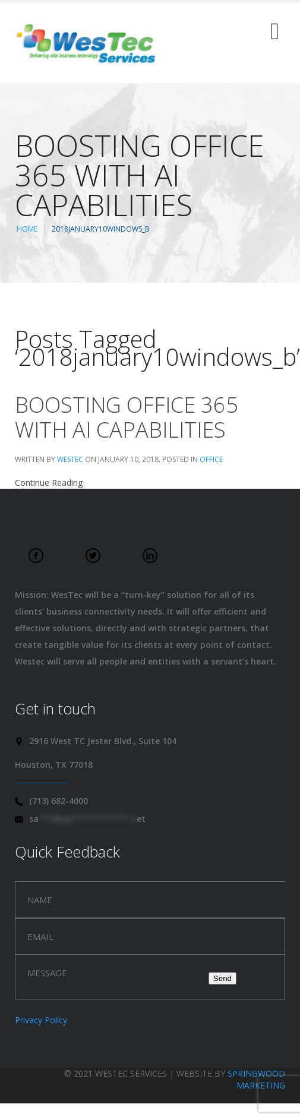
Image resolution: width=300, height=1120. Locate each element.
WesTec (70, 459)
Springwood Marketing (256, 1079)
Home (27, 229)
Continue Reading (49, 482)
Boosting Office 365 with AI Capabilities (126, 417)
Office (211, 459)
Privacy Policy (41, 1020)
